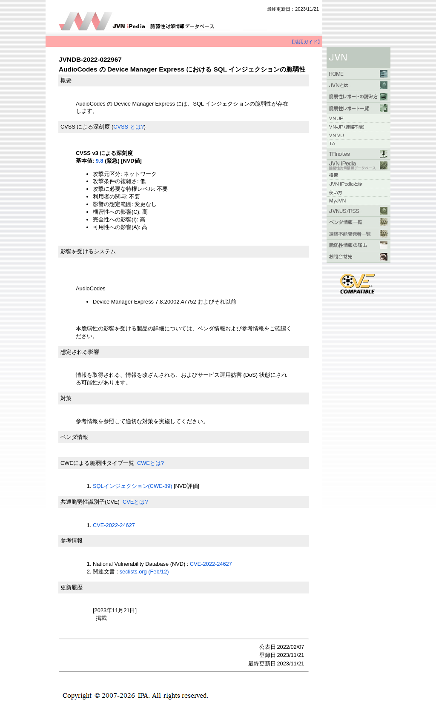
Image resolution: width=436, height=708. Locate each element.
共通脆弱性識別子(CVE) (90, 502)
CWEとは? (150, 463)
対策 (66, 398)
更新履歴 (71, 587)
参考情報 (71, 540)
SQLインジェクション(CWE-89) (132, 486)
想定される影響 (79, 352)
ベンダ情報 (74, 437)
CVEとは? (135, 502)
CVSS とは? (128, 126)
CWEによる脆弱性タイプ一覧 (97, 463)
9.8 (99, 161)
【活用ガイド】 (306, 41)
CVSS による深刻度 (85, 126)
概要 (66, 80)
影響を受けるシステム (88, 251)
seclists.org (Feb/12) (144, 571)
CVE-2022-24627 (114, 525)
